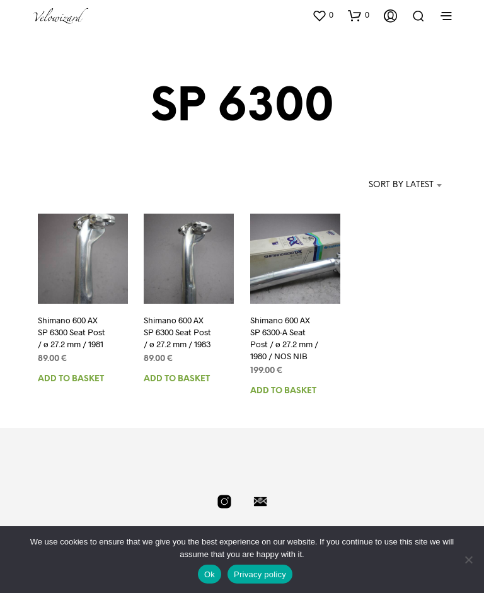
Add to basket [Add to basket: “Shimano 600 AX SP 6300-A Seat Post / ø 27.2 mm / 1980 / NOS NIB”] (283, 389)
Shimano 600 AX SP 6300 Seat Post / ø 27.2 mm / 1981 (70, 331)
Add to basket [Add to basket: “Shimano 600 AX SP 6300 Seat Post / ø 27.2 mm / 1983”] (177, 378)
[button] (322, 15)
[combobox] (382, 185)
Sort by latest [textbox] (401, 185)
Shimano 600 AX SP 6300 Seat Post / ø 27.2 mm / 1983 (177, 331)
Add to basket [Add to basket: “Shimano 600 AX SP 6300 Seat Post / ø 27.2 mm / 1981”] (71, 378)
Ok (209, 574)
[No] (468, 559)
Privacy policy (260, 574)
